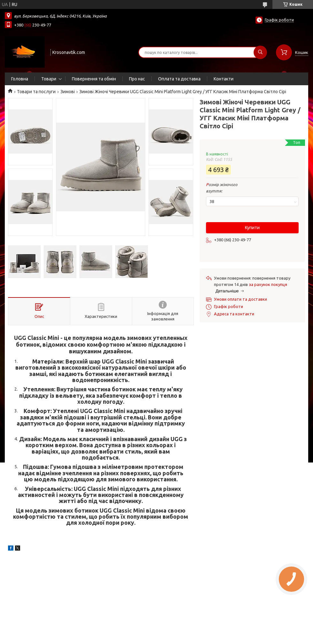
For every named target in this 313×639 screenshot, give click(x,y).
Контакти (223, 79)
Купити (252, 227)
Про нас (137, 79)
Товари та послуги (36, 91)
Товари (48, 79)
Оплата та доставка (179, 79)
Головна (19, 79)
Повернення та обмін (94, 79)
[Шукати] (260, 52)
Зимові (67, 91)
